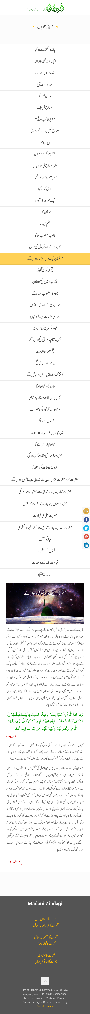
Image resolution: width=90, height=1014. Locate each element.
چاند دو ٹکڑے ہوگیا (45, 49)
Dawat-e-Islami (45, 1006)
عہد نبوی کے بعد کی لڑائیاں (45, 305)
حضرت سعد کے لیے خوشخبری (45, 527)
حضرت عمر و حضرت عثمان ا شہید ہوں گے (45, 479)
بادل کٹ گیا (45, 189)
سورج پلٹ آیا (45, 84)
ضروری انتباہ (45, 574)
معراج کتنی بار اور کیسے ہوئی (45, 131)
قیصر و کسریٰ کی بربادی (45, 328)
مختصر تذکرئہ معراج (45, 154)
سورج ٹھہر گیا (45, 96)
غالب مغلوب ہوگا (45, 235)
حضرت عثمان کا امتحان (45, 503)
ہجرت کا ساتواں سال (46, 961)
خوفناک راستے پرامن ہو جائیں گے (45, 374)
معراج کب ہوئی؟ (45, 119)
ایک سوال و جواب (45, 73)
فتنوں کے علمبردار (45, 551)
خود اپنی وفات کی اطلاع (45, 467)
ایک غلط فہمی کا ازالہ (45, 61)
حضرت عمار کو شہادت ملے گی (45, 491)
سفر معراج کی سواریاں (45, 165)
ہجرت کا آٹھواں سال (46, 937)
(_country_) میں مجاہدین (45, 432)
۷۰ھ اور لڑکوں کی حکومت (45, 409)
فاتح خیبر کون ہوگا (45, 386)
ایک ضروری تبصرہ (45, 200)
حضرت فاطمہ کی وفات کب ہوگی (45, 456)
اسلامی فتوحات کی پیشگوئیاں (45, 316)
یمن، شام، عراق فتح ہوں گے (45, 340)
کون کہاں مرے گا (45, 444)
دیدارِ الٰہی (45, 142)
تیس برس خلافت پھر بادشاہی (45, 398)
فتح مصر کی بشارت (45, 351)
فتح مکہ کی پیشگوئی (45, 270)
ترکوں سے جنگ (45, 421)
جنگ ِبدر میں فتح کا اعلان (45, 281)
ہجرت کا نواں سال (46, 943)
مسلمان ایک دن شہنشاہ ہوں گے (45, 258)
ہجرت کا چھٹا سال (46, 955)
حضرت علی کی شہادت (45, 515)
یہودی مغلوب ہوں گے (45, 293)
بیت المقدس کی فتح (45, 363)
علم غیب (45, 223)
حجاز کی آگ (45, 539)
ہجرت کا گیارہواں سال (46, 925)
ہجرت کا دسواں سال (46, 919)
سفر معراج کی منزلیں (45, 177)
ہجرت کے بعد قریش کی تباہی (45, 247)
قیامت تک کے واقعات (45, 562)
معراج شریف (45, 107)
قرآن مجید (45, 212)
